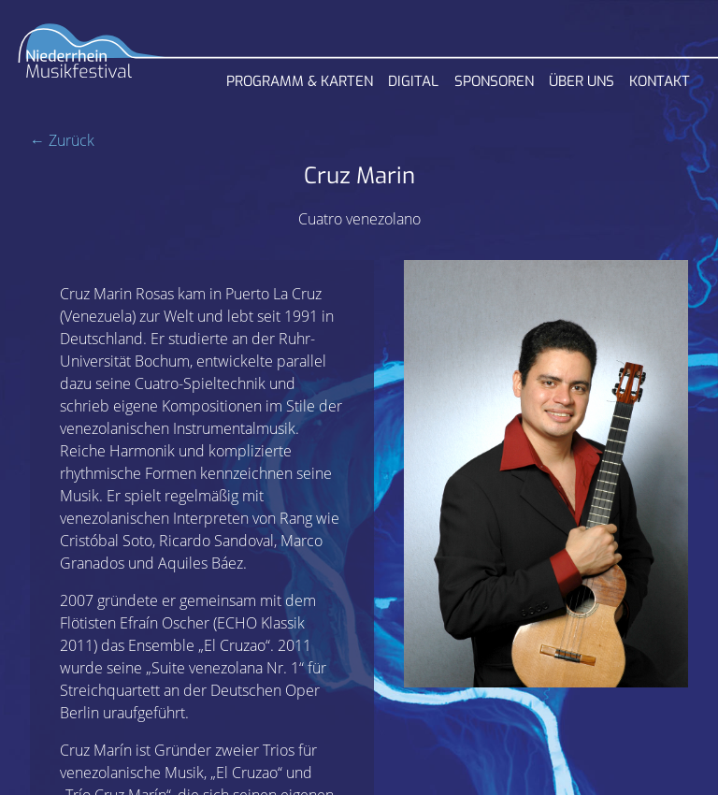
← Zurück (62, 140)
